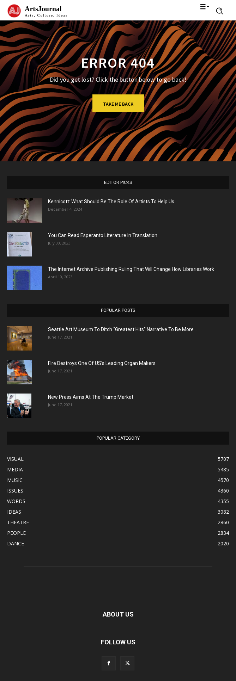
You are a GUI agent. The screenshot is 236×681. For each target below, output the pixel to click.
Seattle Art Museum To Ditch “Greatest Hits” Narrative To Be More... (122, 329)
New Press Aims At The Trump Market (90, 397)
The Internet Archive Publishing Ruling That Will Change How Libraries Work (131, 269)
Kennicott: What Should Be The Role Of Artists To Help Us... (112, 201)
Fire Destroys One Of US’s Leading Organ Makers (102, 363)
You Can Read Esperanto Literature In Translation (102, 235)
